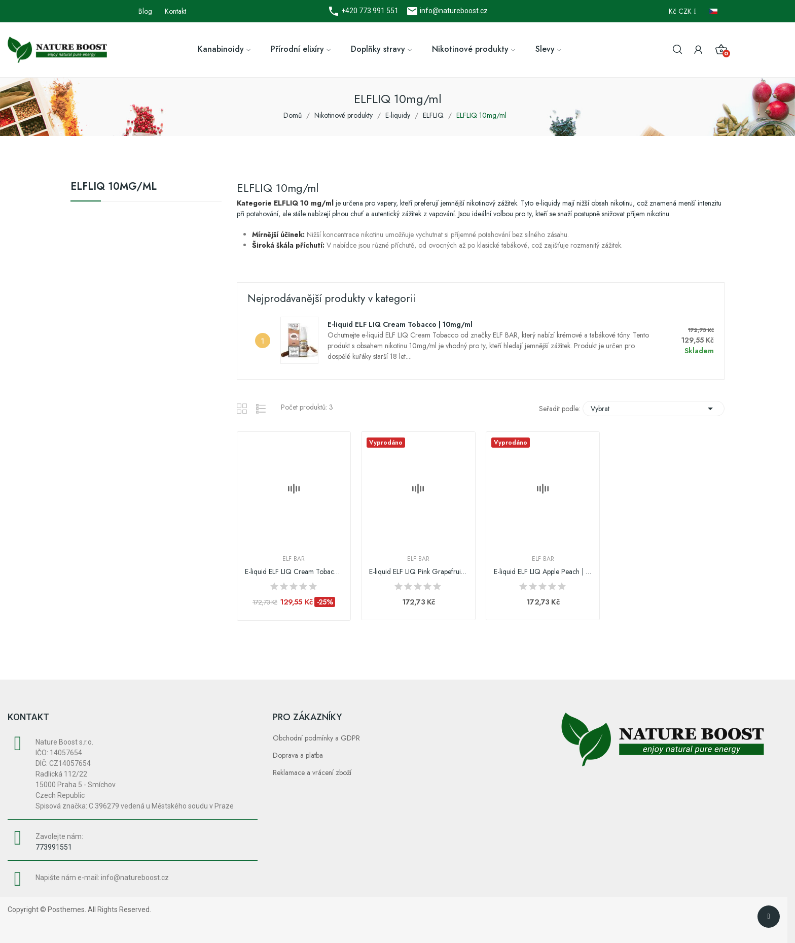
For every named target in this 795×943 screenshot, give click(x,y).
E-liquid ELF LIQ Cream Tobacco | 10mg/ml (400, 324)
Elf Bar (293, 559)
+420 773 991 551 (369, 11)
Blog (145, 11)
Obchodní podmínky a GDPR (316, 738)
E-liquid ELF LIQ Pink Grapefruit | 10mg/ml (418, 572)
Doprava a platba (298, 755)
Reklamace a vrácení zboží (312, 772)
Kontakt (175, 11)
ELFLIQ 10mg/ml (113, 188)
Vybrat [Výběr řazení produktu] (653, 408)
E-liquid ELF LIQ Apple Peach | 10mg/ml (543, 572)
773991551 (53, 847)
